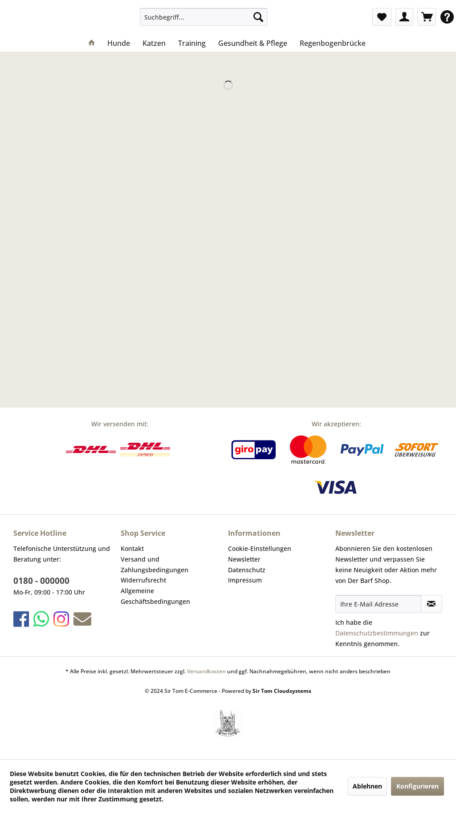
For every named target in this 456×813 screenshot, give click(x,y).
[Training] (192, 43)
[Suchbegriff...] (204, 17)
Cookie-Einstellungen (259, 548)
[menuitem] (204, 17)
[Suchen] (258, 17)
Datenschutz (246, 570)
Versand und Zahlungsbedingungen (154, 564)
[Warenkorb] (426, 17)
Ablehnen (367, 786)
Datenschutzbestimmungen (376, 633)
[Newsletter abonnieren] (431, 604)
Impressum (245, 580)
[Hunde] (118, 43)
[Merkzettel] (381, 17)
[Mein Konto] (404, 17)
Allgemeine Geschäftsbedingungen (155, 596)
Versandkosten (206, 671)
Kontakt (132, 548)
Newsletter (244, 559)
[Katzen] (154, 43)
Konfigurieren (417, 786)
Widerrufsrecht (143, 580)
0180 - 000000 (41, 580)
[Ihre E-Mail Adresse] (378, 604)
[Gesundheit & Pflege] (252, 43)
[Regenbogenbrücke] (332, 43)
